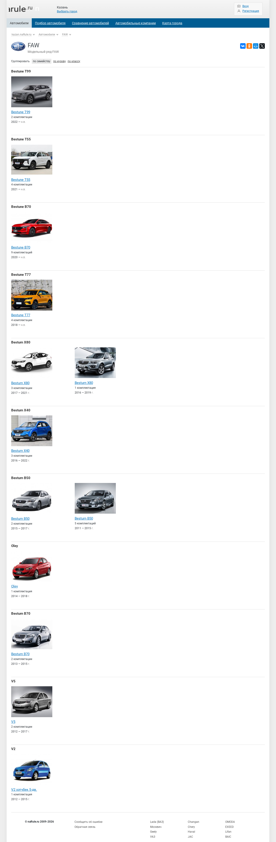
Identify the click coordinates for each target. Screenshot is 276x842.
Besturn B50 (20, 475)
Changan (193, 816)
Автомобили (19, 23)
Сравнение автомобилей (90, 23)
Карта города (172, 23)
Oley (14, 542)
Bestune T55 (21, 139)
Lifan (228, 826)
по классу (74, 61)
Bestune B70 (21, 206)
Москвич (156, 821)
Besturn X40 (20, 408)
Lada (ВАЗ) (157, 816)
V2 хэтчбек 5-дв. (24, 785)
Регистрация (250, 11)
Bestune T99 (21, 71)
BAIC (228, 830)
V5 (13, 677)
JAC (190, 830)
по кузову (59, 61)
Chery (191, 821)
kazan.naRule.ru (22, 34)
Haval (191, 826)
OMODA (230, 816)
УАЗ (152, 830)
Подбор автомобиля (50, 23)
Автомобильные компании (135, 23)
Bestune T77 (21, 273)
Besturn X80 (20, 340)
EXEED (229, 821)
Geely (153, 826)
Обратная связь (85, 821)
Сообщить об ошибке (88, 816)
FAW (65, 34)
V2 (13, 744)
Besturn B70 (20, 610)
